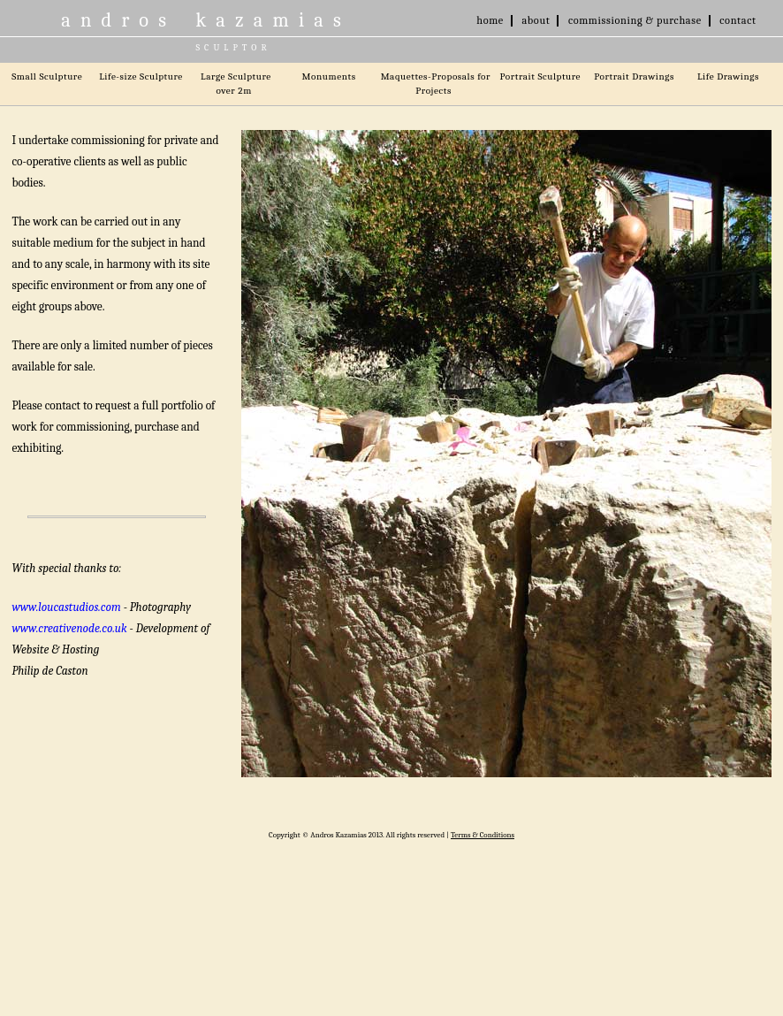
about (535, 20)
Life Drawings (728, 75)
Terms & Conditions (482, 834)
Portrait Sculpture (540, 75)
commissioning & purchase (635, 20)
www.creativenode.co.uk (68, 628)
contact (737, 20)
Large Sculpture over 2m (236, 83)
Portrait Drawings (634, 75)
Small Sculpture (46, 75)
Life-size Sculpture (141, 75)
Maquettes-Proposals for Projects (435, 83)
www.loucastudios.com (65, 607)
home (490, 20)
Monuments (329, 75)
